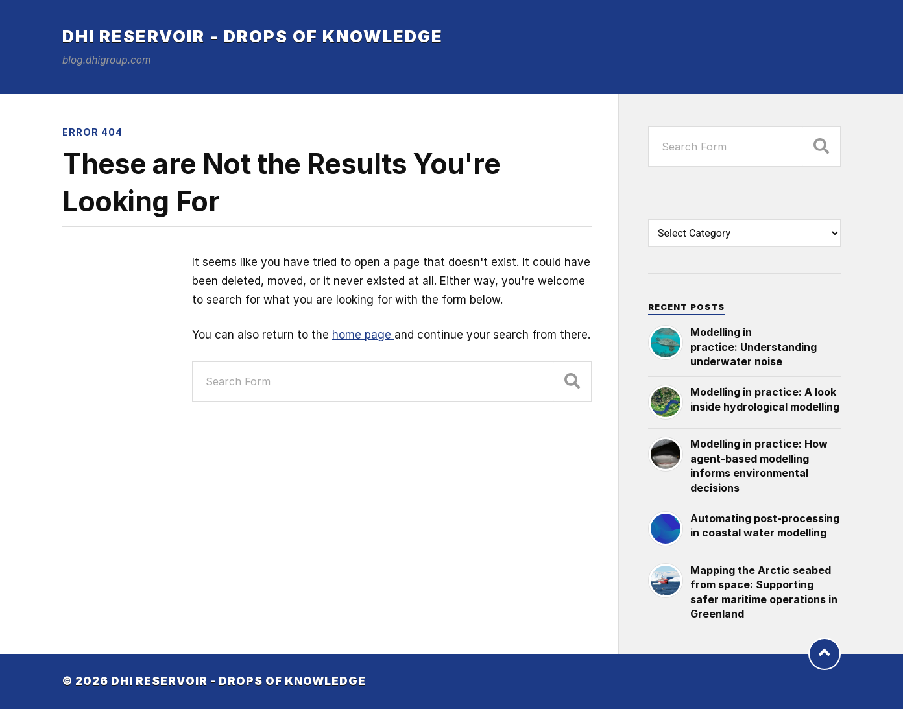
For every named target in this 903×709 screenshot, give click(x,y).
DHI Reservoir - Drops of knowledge (252, 36)
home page (363, 334)
